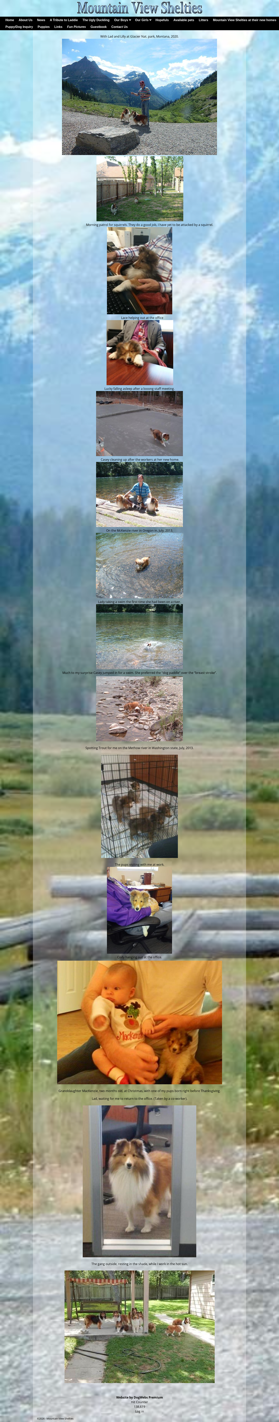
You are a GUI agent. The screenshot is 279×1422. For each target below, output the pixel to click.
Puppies (44, 26)
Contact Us (119, 26)
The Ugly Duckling (96, 20)
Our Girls (144, 20)
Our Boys (123, 20)
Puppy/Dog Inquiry (19, 26)
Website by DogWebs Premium (139, 1397)
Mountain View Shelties (59, 1418)
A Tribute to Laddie (64, 20)
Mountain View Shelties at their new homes (244, 20)
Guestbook (98, 26)
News (41, 20)
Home (9, 20)
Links (58, 26)
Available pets (183, 20)
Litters (203, 20)
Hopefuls (162, 20)
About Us (25, 20)
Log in (139, 1411)
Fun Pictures (76, 26)
